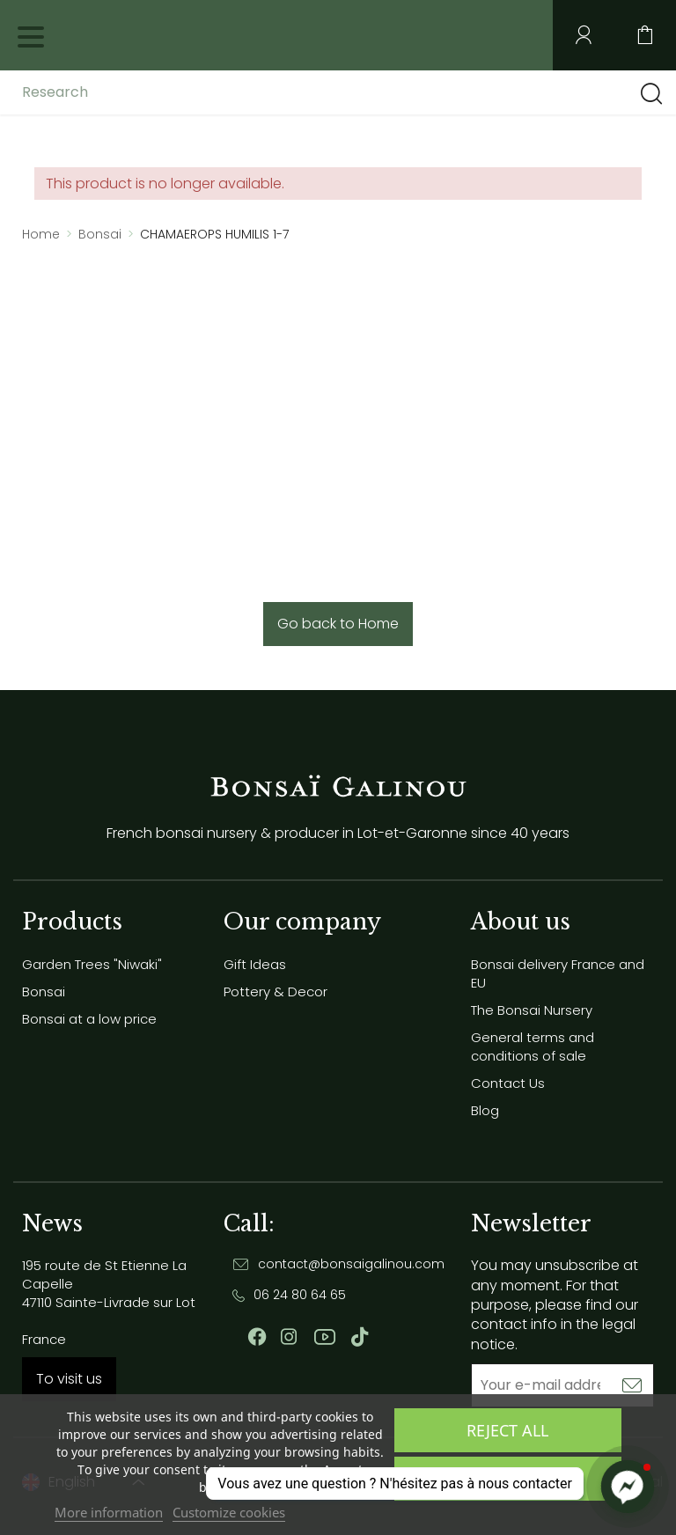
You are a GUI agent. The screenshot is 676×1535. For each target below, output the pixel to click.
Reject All (507, 1430)
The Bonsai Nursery (531, 1010)
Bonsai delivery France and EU (557, 973)
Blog (485, 1110)
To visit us (69, 1379)
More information (109, 1512)
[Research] (161, 92)
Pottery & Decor (275, 991)
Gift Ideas (255, 964)
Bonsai (43, 991)
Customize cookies (229, 1512)
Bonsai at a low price (89, 1019)
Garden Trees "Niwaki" (92, 964)
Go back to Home (338, 623)
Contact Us (508, 1083)
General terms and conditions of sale (532, 1046)
